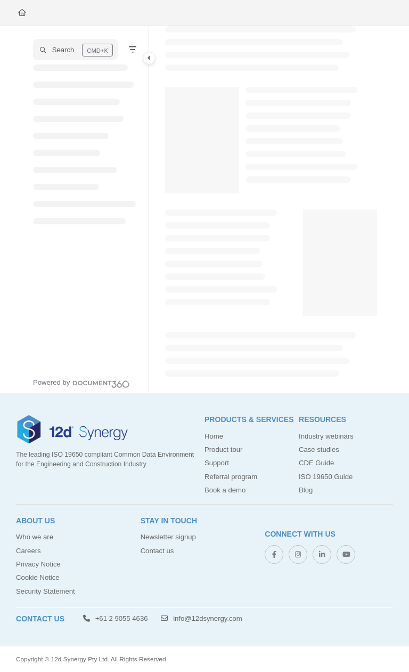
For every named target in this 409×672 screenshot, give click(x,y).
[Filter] (132, 49)
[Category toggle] (149, 58)
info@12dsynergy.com (201, 618)
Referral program (230, 477)
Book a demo (225, 490)
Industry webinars (326, 436)
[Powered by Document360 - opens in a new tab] (81, 383)
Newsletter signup (168, 537)
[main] (271, 209)
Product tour (223, 450)
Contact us (157, 551)
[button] (75, 49)
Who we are (34, 537)
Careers (28, 551)
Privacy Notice (38, 564)
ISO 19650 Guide (326, 477)
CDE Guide (316, 463)
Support (216, 463)
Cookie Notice (38, 577)
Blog (306, 490)
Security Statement (45, 591)
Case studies (319, 450)
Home (213, 436)
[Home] (22, 12)
